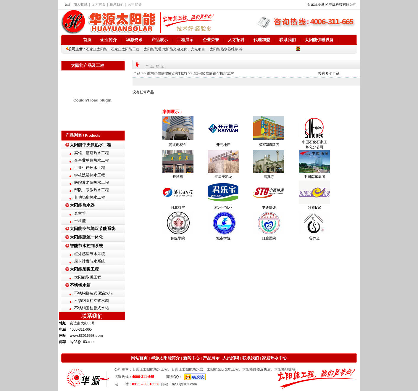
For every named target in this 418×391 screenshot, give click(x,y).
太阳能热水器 (82, 205)
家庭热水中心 (274, 357)
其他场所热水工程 (89, 197)
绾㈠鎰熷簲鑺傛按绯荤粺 (213, 73)
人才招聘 (236, 39)
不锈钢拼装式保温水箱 (93, 293)
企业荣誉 (211, 39)
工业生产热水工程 (89, 167)
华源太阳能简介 (165, 357)
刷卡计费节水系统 (89, 261)
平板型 (80, 220)
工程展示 (185, 39)
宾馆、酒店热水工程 (91, 153)
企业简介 (108, 39)
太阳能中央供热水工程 (90, 144)
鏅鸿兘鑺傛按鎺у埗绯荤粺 (167, 73)
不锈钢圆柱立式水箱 (91, 300)
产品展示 (159, 39)
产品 (137, 73)
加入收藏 (80, 4)
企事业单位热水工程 (91, 160)
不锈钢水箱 (80, 285)
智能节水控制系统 (86, 245)
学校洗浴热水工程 (89, 175)
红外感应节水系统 (89, 254)
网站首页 (139, 357)
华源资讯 (134, 39)
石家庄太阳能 (96, 49)
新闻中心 (191, 357)
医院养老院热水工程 (91, 182)
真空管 (80, 213)
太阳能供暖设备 (319, 39)
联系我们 (116, 4)
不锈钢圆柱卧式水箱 (91, 308)
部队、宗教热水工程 (91, 190)
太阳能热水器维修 (224, 49)
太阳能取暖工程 (87, 277)
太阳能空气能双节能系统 (92, 228)
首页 (87, 39)
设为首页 (98, 4)
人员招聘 (230, 357)
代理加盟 (262, 39)
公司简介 (135, 4)
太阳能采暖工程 (84, 269)
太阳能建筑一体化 (86, 237)
